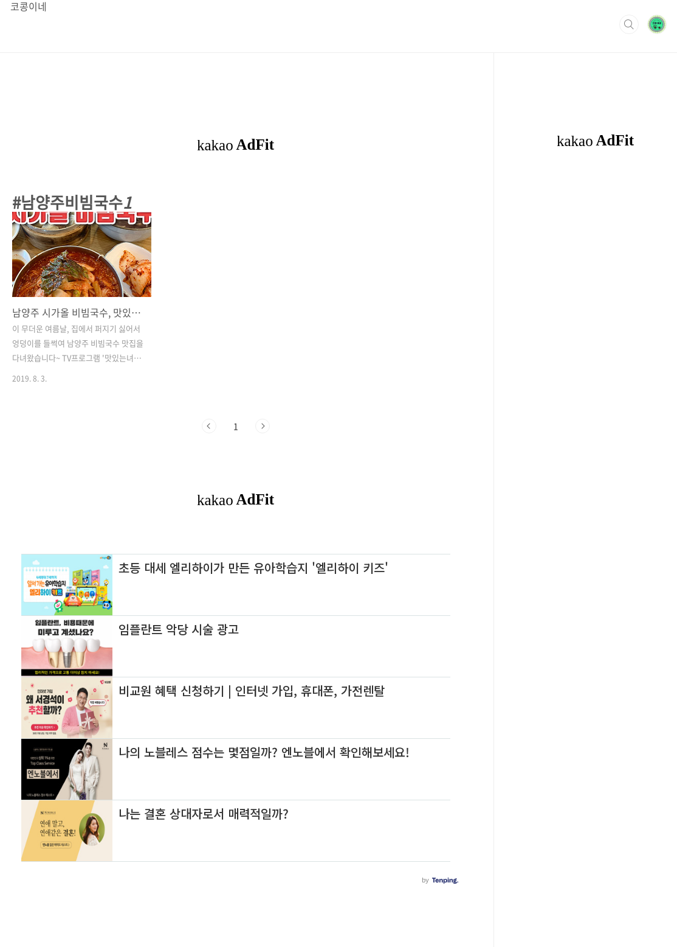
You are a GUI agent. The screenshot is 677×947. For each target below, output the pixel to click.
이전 (209, 426)
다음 (262, 426)
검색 (629, 24)
